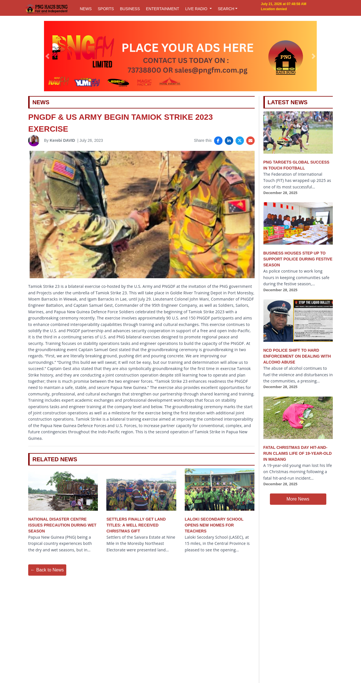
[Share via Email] (250, 140)
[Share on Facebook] (218, 140)
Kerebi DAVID (62, 140)
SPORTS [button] (106, 8)
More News (298, 499)
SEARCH (226, 8)
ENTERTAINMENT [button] (162, 8)
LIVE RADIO (196, 8)
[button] (47, 56)
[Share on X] (239, 140)
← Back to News (47, 569)
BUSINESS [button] (130, 8)
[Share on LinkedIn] (229, 140)
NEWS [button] (86, 8)
